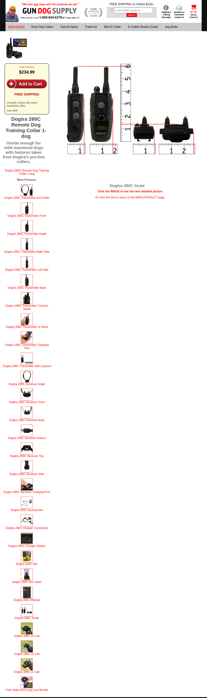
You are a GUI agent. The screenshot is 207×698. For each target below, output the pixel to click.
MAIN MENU (16, 26)
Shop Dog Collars (42, 26)
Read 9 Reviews (26, 67)
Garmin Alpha (69, 26)
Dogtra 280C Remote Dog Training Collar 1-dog (27, 172)
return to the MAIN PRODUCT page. (142, 197)
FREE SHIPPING (120, 4)
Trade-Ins (91, 26)
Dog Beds (171, 26)
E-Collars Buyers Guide (143, 26)
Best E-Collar (112, 26)
